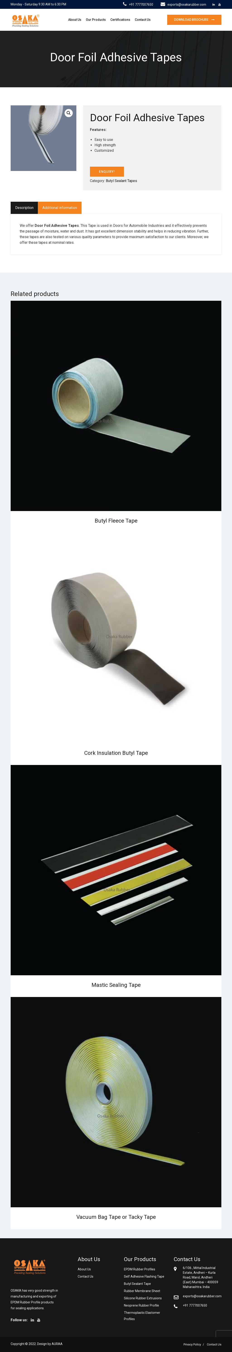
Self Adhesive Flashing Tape (144, 1276)
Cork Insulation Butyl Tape (116, 753)
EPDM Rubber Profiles (139, 1269)
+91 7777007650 (138, 4)
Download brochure (191, 19)
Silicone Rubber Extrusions (143, 1298)
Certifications (120, 19)
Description (24, 208)
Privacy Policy (192, 1344)
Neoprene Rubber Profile (141, 1305)
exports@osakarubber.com (183, 4)
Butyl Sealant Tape (137, 1284)
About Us (74, 19)
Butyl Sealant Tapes (121, 181)
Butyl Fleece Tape (116, 521)
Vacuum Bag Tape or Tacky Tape (116, 1217)
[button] (69, 113)
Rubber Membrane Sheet (142, 1291)
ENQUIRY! (107, 171)
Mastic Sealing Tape (116, 985)
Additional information (59, 208)
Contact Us (143, 19)
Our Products (96, 19)
